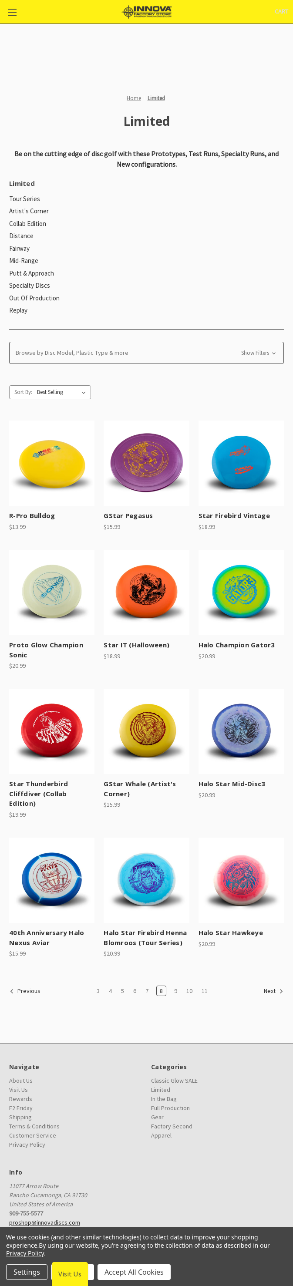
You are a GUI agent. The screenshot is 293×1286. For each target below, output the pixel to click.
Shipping (20, 1117)
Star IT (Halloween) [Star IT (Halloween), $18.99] (136, 644)
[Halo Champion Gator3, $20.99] (241, 592)
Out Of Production (34, 298)
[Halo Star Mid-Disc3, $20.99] (241, 731)
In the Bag (164, 1099)
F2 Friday (21, 1108)
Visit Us (18, 1090)
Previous (25, 991)
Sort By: (23, 392)
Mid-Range (23, 260)
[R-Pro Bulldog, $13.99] (51, 463)
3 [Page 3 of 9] (98, 991)
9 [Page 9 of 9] (175, 991)
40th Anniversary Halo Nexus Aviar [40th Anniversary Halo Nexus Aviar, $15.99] (46, 937)
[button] (146, 353)
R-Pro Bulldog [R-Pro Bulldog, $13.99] (32, 515)
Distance (21, 236)
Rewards (20, 1099)
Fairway (19, 248)
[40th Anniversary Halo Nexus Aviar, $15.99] (51, 880)
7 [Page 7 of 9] (146, 991)
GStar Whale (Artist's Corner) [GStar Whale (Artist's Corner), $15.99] (140, 788)
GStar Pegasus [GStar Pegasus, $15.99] (128, 515)
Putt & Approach (31, 273)
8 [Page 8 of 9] (161, 991)
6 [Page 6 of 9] (134, 991)
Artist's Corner (29, 211)
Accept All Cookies (134, 1272)
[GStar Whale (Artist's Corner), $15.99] (146, 731)
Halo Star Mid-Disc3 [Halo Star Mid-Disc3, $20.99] (232, 783)
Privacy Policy (27, 1144)
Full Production (170, 1108)
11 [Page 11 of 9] (205, 991)
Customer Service (32, 1135)
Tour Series (24, 199)
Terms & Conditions (34, 1126)
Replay (18, 310)
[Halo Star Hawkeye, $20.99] (241, 880)
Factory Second (171, 1126)
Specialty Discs (29, 285)
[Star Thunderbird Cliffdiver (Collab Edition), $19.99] (51, 731)
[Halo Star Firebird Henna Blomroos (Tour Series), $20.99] (146, 880)
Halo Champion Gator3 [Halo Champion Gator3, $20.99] (237, 644)
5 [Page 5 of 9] (122, 991)
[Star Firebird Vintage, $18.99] (241, 463)
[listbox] (63, 392)
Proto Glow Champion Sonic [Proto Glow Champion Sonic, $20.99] (46, 649)
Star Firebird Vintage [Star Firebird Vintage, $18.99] (234, 515)
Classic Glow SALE (174, 1080)
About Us (21, 1080)
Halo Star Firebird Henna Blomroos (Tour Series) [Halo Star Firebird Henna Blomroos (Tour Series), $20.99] (145, 937)
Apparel (161, 1135)
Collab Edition (27, 223)
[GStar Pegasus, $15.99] (146, 463)
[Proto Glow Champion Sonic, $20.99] (51, 592)
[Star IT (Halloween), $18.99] (146, 592)
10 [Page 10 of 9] (189, 991)
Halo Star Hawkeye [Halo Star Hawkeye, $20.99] (231, 932)
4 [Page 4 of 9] (110, 991)
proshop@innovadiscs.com (44, 1222)
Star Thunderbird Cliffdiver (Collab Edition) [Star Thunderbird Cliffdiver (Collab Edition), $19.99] (38, 793)
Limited (160, 1090)
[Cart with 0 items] (281, 11)
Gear (157, 1117)
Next (273, 991)
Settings (26, 1272)
